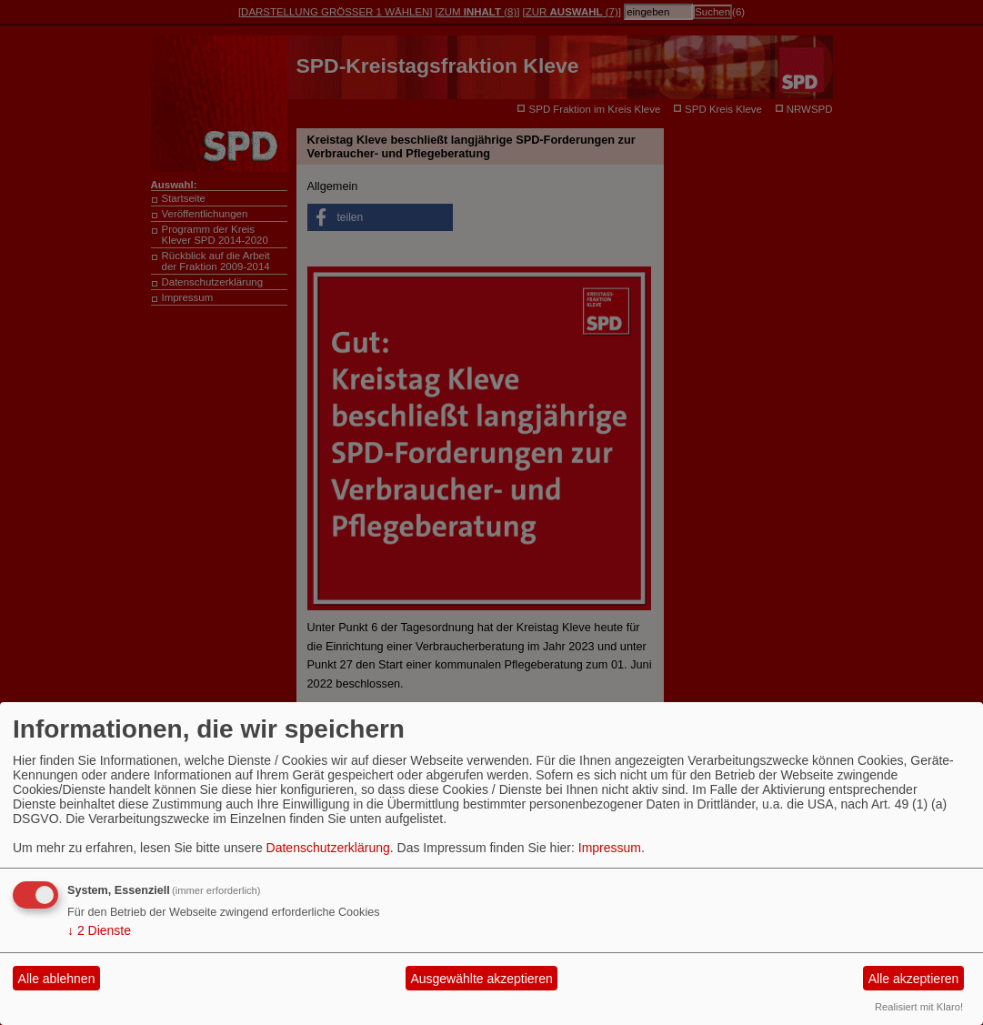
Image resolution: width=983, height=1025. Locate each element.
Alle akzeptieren (913, 978)
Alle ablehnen (56, 978)
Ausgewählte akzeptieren (481, 978)
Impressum (609, 847)
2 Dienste (99, 930)
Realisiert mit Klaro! (919, 1006)
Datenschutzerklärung (328, 847)
